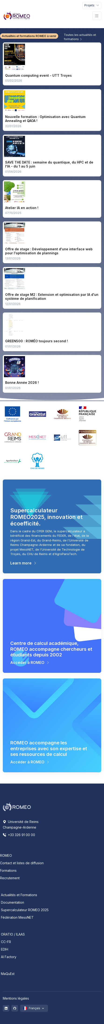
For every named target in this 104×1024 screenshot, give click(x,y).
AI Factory (8, 957)
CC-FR (6, 942)
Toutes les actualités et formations (80, 37)
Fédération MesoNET (17, 917)
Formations (8, 870)
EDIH (4, 949)
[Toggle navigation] (91, 5)
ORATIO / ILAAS (13, 934)
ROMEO (6, 855)
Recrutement (10, 878)
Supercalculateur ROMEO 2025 (25, 910)
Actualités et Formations (19, 895)
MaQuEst (7, 974)
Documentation (12, 902)
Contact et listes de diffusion (22, 863)
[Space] (17, 806)
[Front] (17, 16)
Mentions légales (16, 998)
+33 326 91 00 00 (19, 835)
